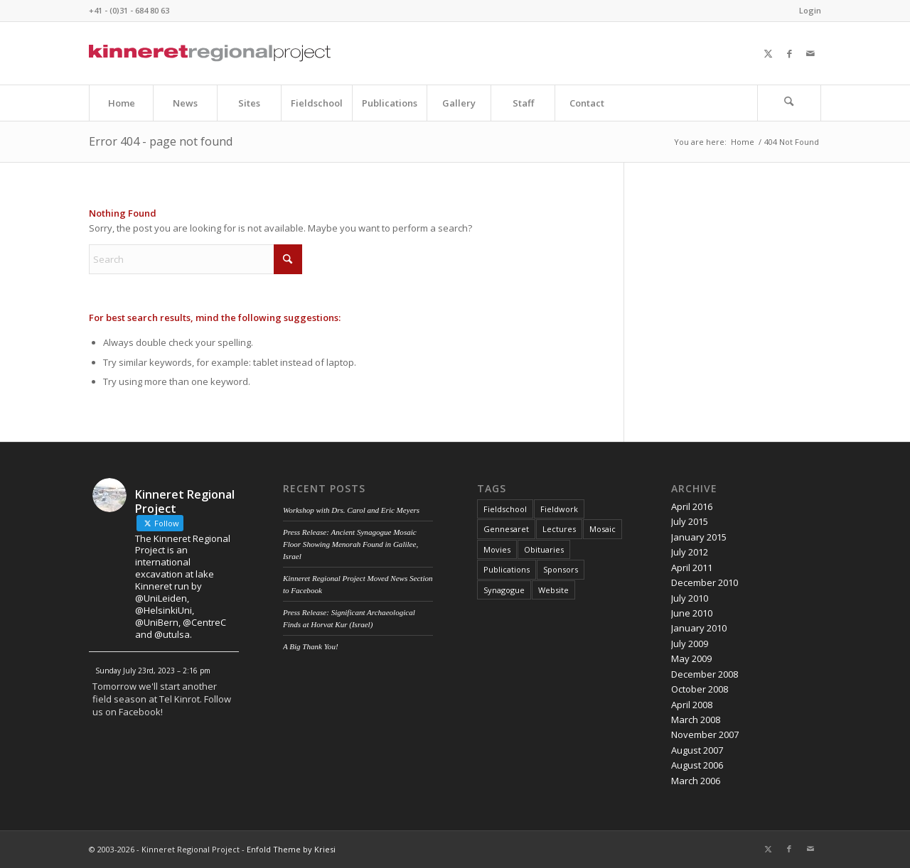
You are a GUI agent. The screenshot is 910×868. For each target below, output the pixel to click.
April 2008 (691, 704)
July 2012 (689, 552)
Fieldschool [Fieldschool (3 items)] (505, 509)
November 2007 (705, 734)
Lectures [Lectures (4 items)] (559, 528)
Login (810, 10)
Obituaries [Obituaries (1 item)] (544, 549)
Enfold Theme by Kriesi (291, 849)
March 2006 (695, 780)
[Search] (789, 103)
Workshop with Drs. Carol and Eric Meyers (351, 510)
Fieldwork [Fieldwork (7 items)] (559, 509)
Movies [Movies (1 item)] (496, 549)
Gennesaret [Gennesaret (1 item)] (506, 528)
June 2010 (691, 613)
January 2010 (699, 628)
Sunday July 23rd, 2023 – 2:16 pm (152, 671)
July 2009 (689, 643)
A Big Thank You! (310, 646)
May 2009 (691, 658)
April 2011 (691, 567)
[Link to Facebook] (789, 53)
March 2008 (695, 719)
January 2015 (699, 537)
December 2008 (704, 674)
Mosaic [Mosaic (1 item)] (602, 528)
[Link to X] (767, 53)
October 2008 (699, 689)
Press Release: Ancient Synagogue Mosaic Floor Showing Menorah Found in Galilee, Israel (350, 544)
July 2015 (689, 521)
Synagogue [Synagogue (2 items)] (504, 590)
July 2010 (689, 598)
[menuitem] (806, 10)
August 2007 (697, 750)
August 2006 (697, 765)
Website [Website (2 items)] (553, 590)
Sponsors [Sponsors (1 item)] (560, 569)
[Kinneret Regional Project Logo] (210, 53)
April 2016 (691, 506)
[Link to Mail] (810, 53)
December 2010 (704, 582)
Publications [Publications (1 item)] (506, 569)
